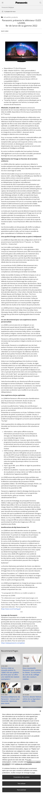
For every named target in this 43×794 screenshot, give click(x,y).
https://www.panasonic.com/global (12, 643)
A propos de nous (9, 11)
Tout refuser (21, 783)
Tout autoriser (21, 790)
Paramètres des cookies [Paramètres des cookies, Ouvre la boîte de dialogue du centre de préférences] (21, 777)
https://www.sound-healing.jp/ (11, 609)
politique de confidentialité (23, 764)
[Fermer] (40, 711)
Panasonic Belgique (8, 7)
